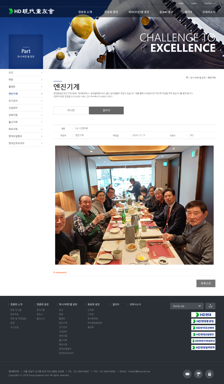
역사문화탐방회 (95, 323)
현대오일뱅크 (15, 136)
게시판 (71, 110)
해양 (11, 79)
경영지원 (13, 115)
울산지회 (13, 122)
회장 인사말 (15, 310)
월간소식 (41, 318)
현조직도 (14, 314)
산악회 (91, 310)
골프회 (91, 327)
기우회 (91, 314)
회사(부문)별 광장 (138, 12)
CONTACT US (209, 3)
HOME (181, 3)
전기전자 (13, 100)
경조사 (40, 314)
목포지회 (13, 129)
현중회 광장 (111, 12)
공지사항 (41, 310)
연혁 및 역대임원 (18, 318)
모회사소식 (208, 12)
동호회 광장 (166, 12)
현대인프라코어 (16, 143)
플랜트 (12, 86)
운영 (12, 323)
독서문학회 (93, 318)
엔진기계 (13, 93)
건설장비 (13, 107)
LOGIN (194, 3)
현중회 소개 (85, 12)
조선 (11, 72)
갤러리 (188, 12)
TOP (210, 307)
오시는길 (14, 327)
